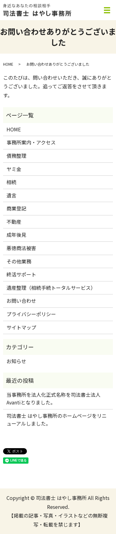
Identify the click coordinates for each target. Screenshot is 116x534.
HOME (8, 64)
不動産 (13, 221)
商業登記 (16, 208)
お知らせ (16, 361)
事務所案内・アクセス (31, 142)
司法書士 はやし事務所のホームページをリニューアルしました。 (56, 419)
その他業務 (18, 261)
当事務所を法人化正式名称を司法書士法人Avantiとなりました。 (53, 398)
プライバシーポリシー (31, 314)
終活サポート (21, 274)
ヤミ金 (13, 169)
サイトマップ (21, 327)
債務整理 (16, 155)
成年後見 (16, 234)
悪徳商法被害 (21, 248)
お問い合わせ (21, 300)
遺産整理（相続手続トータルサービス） (51, 287)
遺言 (11, 195)
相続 (11, 182)
